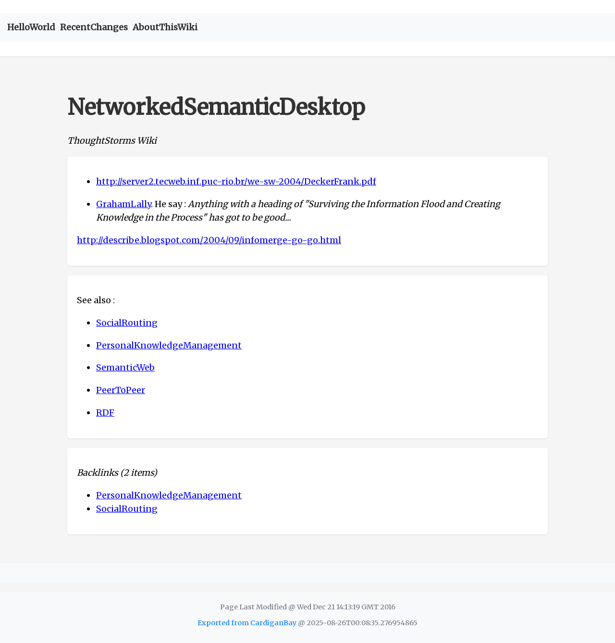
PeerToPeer (120, 390)
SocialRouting (127, 322)
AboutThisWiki (165, 27)
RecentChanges (94, 27)
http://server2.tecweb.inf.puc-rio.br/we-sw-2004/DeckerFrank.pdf (236, 181)
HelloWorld (31, 27)
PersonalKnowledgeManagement (169, 345)
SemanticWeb (125, 367)
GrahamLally (123, 204)
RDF (105, 412)
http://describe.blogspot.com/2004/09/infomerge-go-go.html (209, 240)
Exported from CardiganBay (246, 622)
